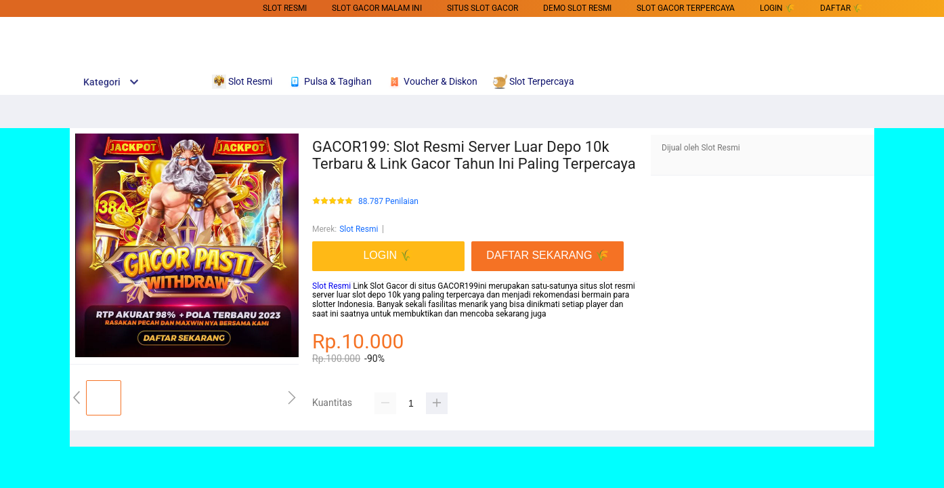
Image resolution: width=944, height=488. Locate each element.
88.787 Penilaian (388, 201)
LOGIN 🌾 (777, 8)
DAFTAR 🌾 (841, 8)
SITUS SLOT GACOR (482, 8)
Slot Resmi (285, 8)
